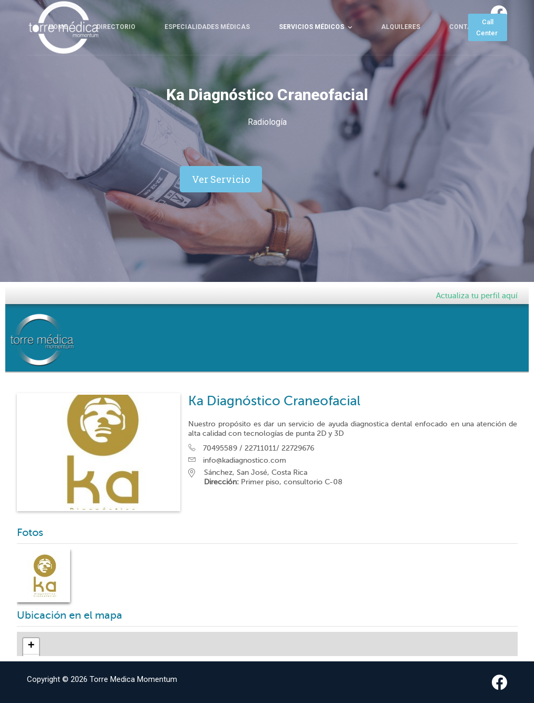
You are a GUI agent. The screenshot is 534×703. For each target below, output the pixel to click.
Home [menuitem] (57, 53)
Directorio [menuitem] (115, 53)
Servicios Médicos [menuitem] (317, 53)
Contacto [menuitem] (467, 53)
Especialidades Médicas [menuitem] (207, 53)
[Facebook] (499, 13)
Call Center (487, 53)
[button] (221, 179)
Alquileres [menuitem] (400, 53)
